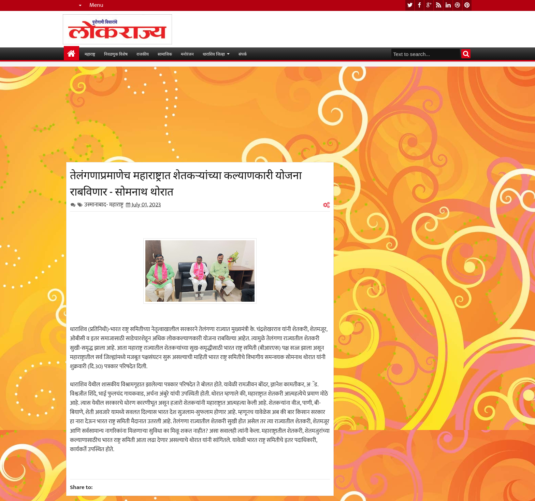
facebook (419, 5)
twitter (409, 5)
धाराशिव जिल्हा (214, 54)
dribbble (457, 5)
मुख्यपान (71, 53)
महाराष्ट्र (90, 54)
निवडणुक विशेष (116, 54)
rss (438, 5)
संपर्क (242, 54)
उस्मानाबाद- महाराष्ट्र (104, 205)
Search (466, 53)
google (428, 5)
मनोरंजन (187, 54)
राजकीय (142, 54)
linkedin (448, 5)
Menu (96, 5)
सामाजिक (165, 54)
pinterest (467, 5)
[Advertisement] (200, 114)
